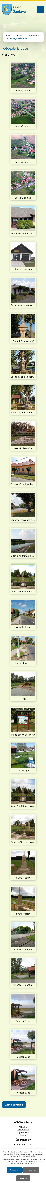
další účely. (31, 1156)
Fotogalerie (33, 35)
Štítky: (5, 55)
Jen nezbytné (31, 1170)
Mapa (23, 1135)
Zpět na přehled (14, 1104)
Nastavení (23, 1178)
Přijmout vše (15, 1170)
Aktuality (23, 1127)
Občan (19, 35)
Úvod (7, 35)
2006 (13, 55)
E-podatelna (23, 1132)
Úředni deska (23, 1129)
